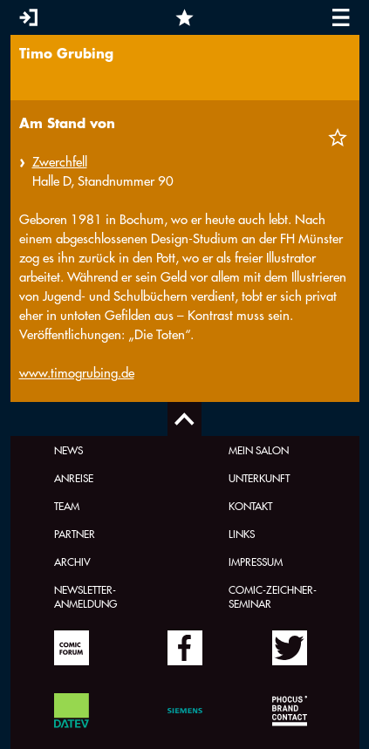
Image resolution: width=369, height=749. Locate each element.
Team (66, 506)
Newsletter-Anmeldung (85, 596)
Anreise (73, 478)
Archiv (72, 562)
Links (242, 534)
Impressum (256, 562)
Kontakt (250, 506)
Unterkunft (259, 478)
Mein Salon (259, 450)
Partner (74, 534)
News (68, 450)
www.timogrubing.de (76, 372)
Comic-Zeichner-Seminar (273, 596)
